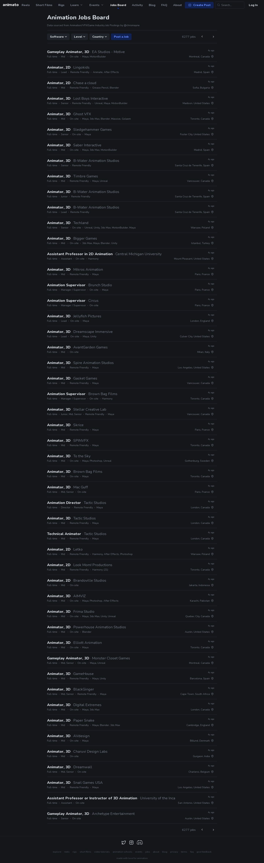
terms (184, 851)
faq (192, 851)
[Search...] (229, 5)
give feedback (204, 851)
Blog (152, 5)
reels (67, 851)
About (177, 5)
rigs (75, 851)
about (156, 851)
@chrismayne (132, 25)
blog (164, 851)
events (138, 851)
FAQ (164, 5)
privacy (174, 851)
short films (85, 851)
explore (57, 851)
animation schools (122, 851)
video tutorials (102, 851)
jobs (147, 851)
